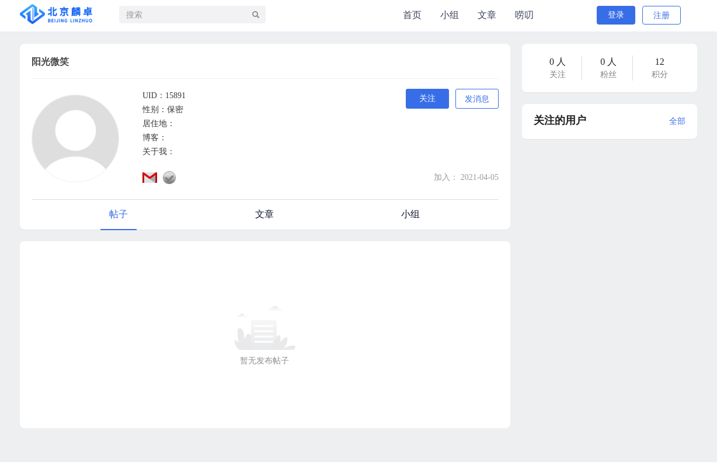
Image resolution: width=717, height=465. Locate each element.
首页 (412, 15)
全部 (677, 121)
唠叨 (524, 15)
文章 (487, 15)
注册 (661, 15)
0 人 (557, 62)
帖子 (118, 214)
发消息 (477, 99)
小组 (449, 15)
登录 (616, 15)
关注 (427, 98)
